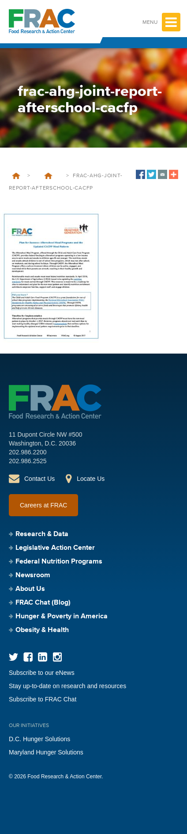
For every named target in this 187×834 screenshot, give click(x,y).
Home (16, 176)
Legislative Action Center (55, 548)
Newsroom (32, 575)
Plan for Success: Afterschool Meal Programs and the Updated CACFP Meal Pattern (48, 176)
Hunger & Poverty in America (61, 616)
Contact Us (39, 478)
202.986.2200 (28, 452)
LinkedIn (42, 657)
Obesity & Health (42, 630)
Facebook (28, 657)
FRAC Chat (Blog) (43, 602)
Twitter (13, 657)
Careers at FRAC (43, 505)
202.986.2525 (28, 461)
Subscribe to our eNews (42, 672)
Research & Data (41, 534)
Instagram (57, 657)
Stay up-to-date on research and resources (67, 685)
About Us (30, 589)
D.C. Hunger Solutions (39, 739)
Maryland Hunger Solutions (46, 752)
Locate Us (91, 478)
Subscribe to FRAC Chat (42, 699)
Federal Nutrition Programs (58, 561)
